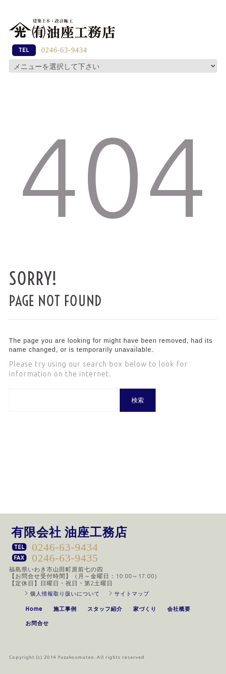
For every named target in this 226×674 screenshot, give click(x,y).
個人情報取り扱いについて (65, 593)
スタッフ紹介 (104, 609)
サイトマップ (131, 593)
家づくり (144, 609)
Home (34, 609)
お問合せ (37, 623)
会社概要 (179, 609)
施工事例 (65, 609)
